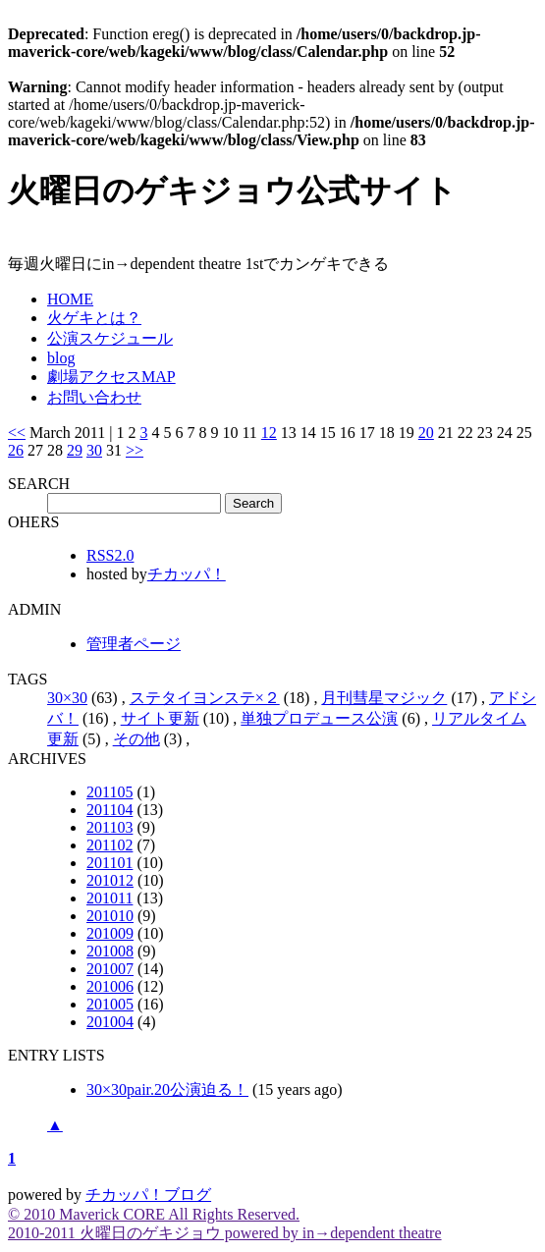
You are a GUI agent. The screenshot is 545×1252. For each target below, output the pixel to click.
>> (134, 450)
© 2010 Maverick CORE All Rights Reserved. (154, 1214)
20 (426, 432)
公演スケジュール (110, 338)
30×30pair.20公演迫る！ (167, 1089)
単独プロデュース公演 (319, 718)
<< (17, 432)
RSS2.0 (110, 555)
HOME (70, 299)
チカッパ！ (186, 574)
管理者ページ (133, 643)
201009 (110, 933)
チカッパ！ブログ (148, 1194)
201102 (109, 845)
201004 (110, 1021)
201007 (110, 968)
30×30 (67, 697)
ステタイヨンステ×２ (205, 697)
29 (74, 450)
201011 (109, 898)
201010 (110, 915)
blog (61, 358)
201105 (109, 792)
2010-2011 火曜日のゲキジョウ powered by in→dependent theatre (225, 1233)
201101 (109, 862)
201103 (109, 827)
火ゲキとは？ (94, 317)
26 (16, 450)
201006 (110, 986)
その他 (136, 739)
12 (269, 432)
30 (94, 450)
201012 (110, 880)
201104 (109, 809)
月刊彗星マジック (384, 697)
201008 (110, 951)
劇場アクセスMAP (111, 376)
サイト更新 (160, 718)
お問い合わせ (94, 397)
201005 (110, 1004)
